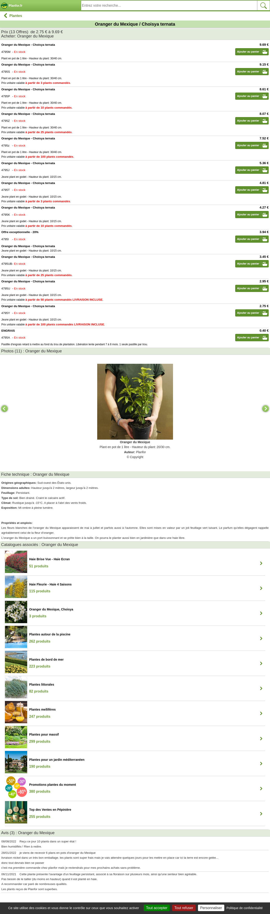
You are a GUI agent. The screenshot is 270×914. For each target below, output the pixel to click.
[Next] (265, 408)
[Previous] (4, 408)
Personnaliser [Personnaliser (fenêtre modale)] (211, 908)
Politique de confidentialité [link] (245, 908)
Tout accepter (156, 908)
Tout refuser (183, 908)
